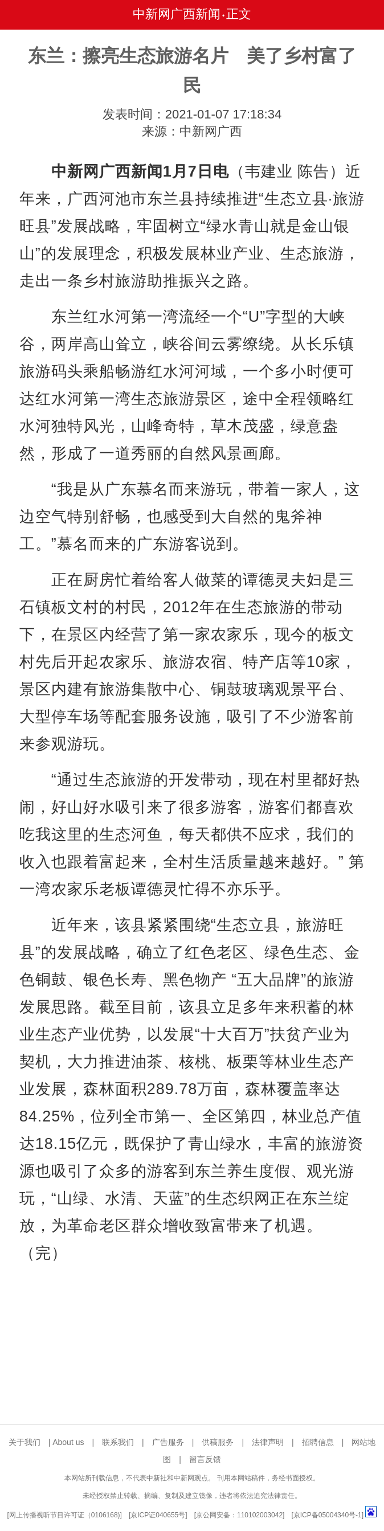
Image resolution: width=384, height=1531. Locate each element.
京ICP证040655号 (157, 1515)
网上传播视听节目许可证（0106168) (64, 1515)
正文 (238, 14)
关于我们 (24, 1442)
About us (68, 1442)
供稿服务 (218, 1442)
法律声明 (268, 1442)
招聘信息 (318, 1442)
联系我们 (118, 1442)
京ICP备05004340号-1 (327, 1515)
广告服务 (168, 1442)
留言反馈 (205, 1459)
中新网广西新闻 (176, 14)
